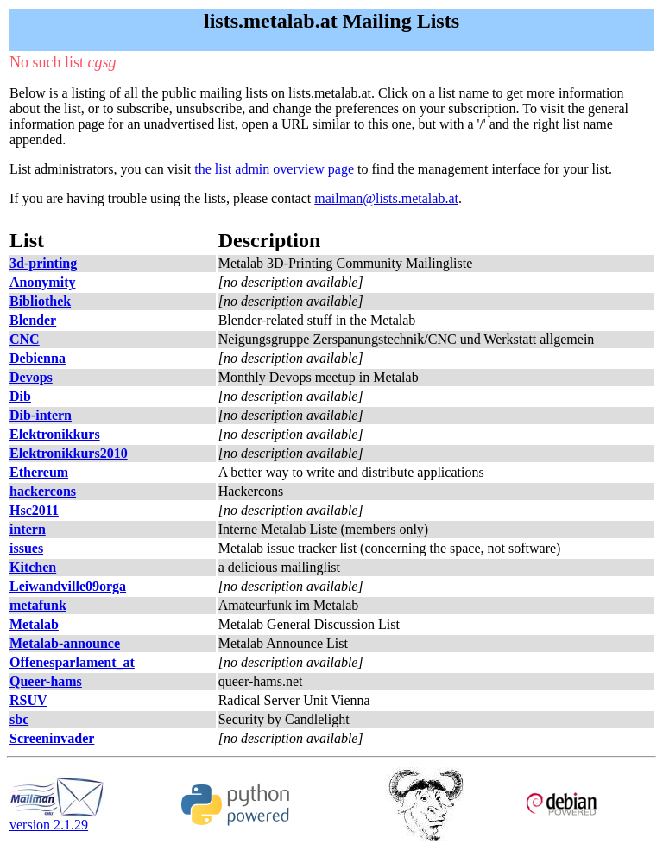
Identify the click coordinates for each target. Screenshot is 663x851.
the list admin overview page (274, 169)
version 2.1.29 (56, 818)
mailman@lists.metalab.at (386, 198)
